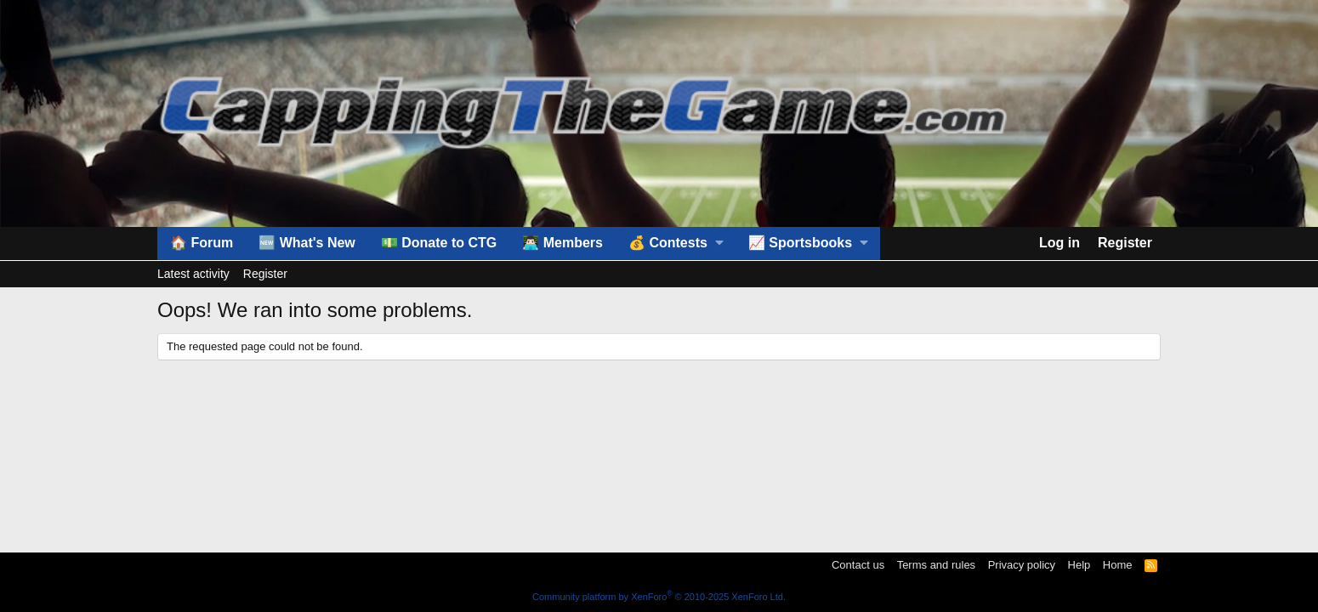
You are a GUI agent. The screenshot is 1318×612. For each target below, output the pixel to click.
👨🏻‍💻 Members (562, 242)
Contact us (858, 564)
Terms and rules (936, 564)
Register (265, 273)
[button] (676, 243)
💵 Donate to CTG (439, 242)
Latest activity (193, 273)
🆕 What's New (306, 242)
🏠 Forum (201, 242)
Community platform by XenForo (659, 597)
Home (1118, 564)
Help (1079, 564)
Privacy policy (1021, 564)
